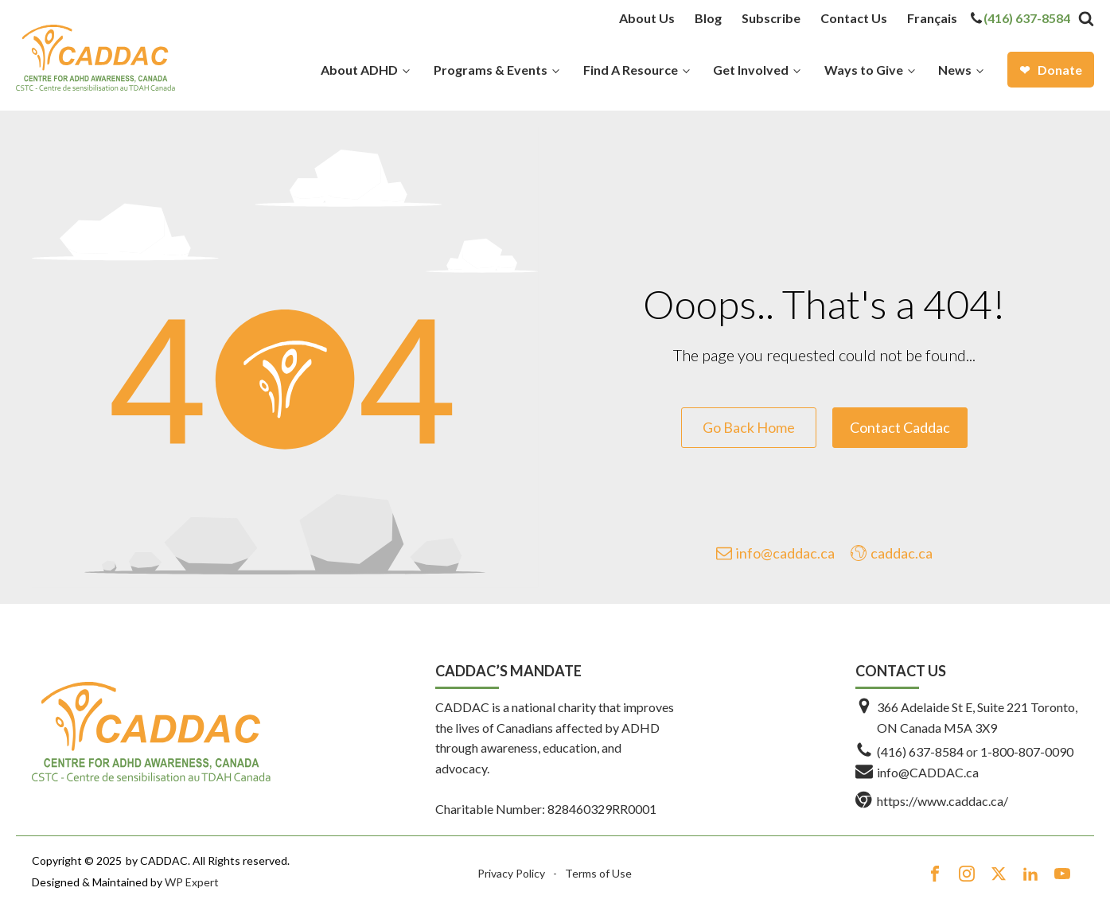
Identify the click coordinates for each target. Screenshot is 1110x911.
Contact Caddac (900, 427)
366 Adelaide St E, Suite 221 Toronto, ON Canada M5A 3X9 (977, 717)
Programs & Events (490, 69)
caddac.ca (901, 553)
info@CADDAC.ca (928, 772)
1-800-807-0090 (1026, 751)
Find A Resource (630, 69)
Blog (708, 17)
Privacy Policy (511, 873)
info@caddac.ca (785, 553)
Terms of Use (598, 873)
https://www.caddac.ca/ (942, 800)
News (955, 69)
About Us (647, 17)
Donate (1060, 69)
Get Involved (751, 69)
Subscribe (771, 17)
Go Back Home (749, 427)
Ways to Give (863, 69)
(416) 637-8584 (1026, 17)
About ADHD (359, 69)
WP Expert (192, 882)
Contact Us (853, 17)
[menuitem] (932, 18)
